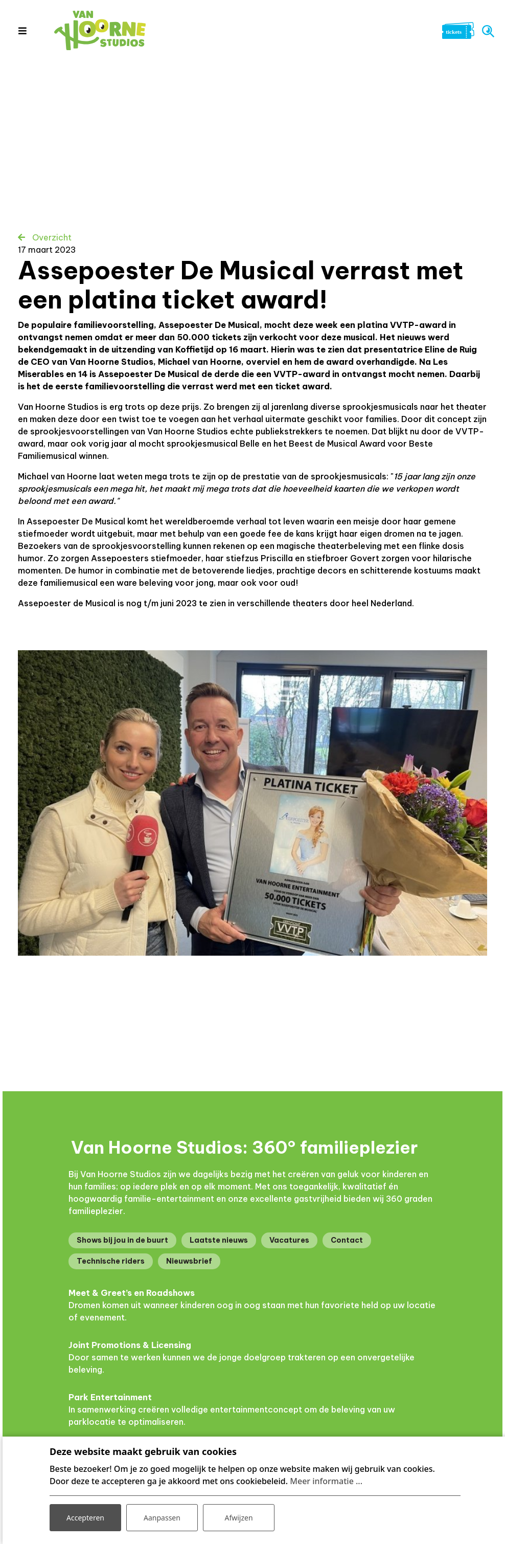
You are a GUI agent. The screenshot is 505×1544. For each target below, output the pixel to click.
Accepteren (85, 1518)
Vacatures (289, 1240)
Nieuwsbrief (189, 1261)
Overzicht (51, 237)
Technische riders (111, 1261)
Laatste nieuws (219, 1240)
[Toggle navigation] (22, 30)
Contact (347, 1240)
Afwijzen (238, 1518)
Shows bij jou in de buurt (122, 1240)
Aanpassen (162, 1518)
